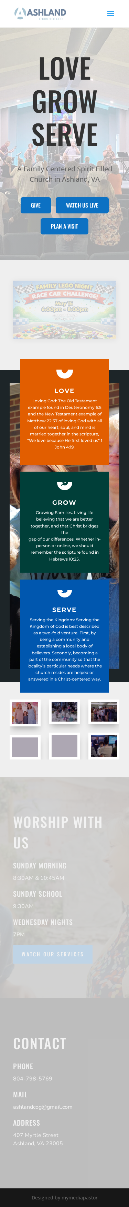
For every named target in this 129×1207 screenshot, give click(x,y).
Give (36, 205)
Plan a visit (64, 226)
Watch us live (82, 205)
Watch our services (53, 954)
